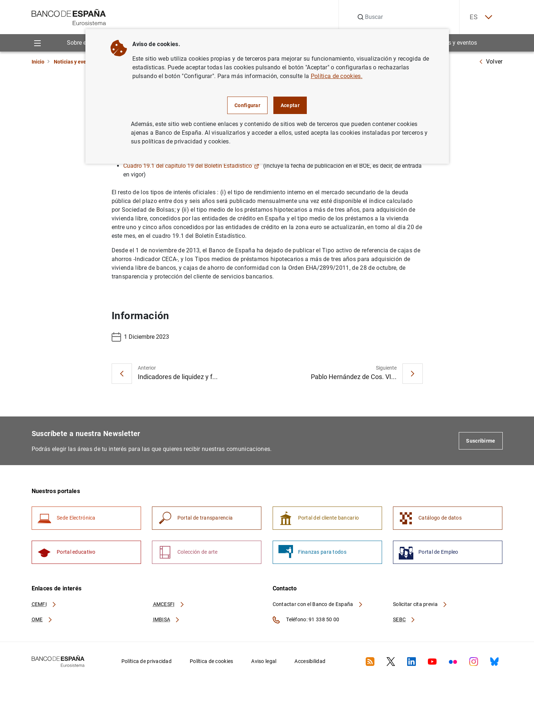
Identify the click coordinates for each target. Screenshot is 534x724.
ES (480, 17)
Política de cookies (211, 662)
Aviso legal (263, 662)
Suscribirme (480, 441)
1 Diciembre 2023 (140, 337)
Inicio (38, 62)
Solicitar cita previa (420, 605)
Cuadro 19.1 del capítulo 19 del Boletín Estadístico (191, 166)
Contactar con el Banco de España (318, 605)
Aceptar (290, 105)
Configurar (247, 105)
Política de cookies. (336, 76)
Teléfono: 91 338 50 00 (306, 621)
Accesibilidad (309, 662)
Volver (491, 61)
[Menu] (38, 43)
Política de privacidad (146, 662)
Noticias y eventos (453, 43)
